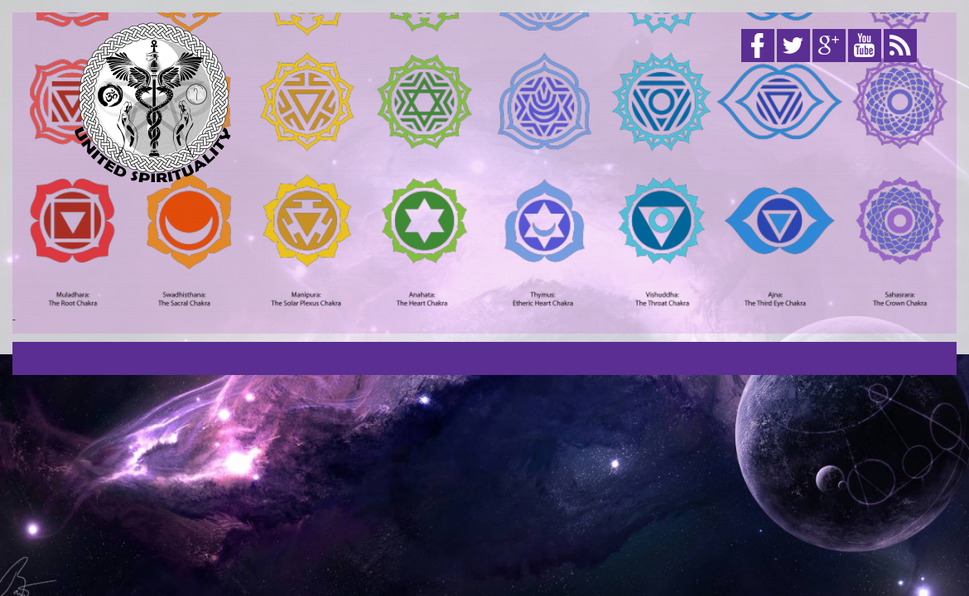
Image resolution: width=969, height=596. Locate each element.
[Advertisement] (626, 197)
